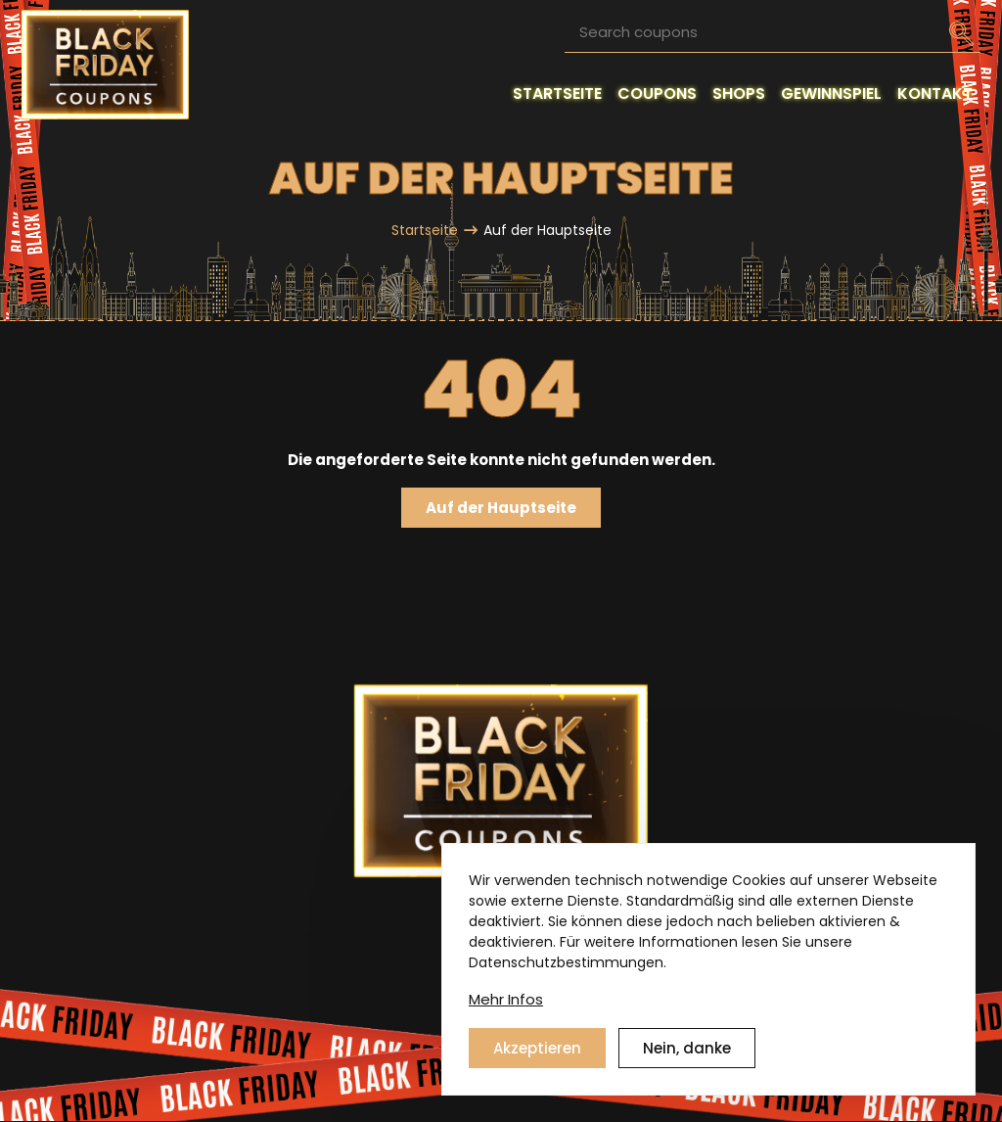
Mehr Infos (506, 999)
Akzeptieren (537, 1048)
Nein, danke (687, 1048)
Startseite (424, 230)
